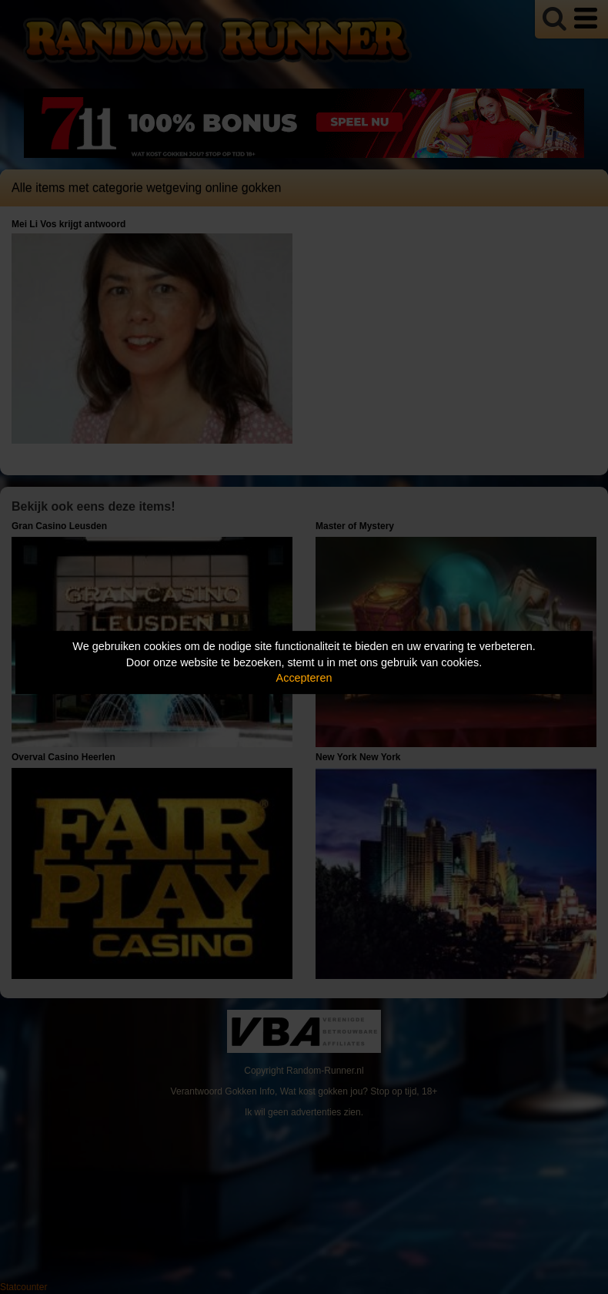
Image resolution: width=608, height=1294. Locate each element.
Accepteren (304, 678)
